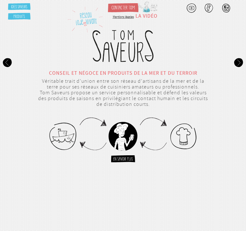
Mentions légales (123, 17)
